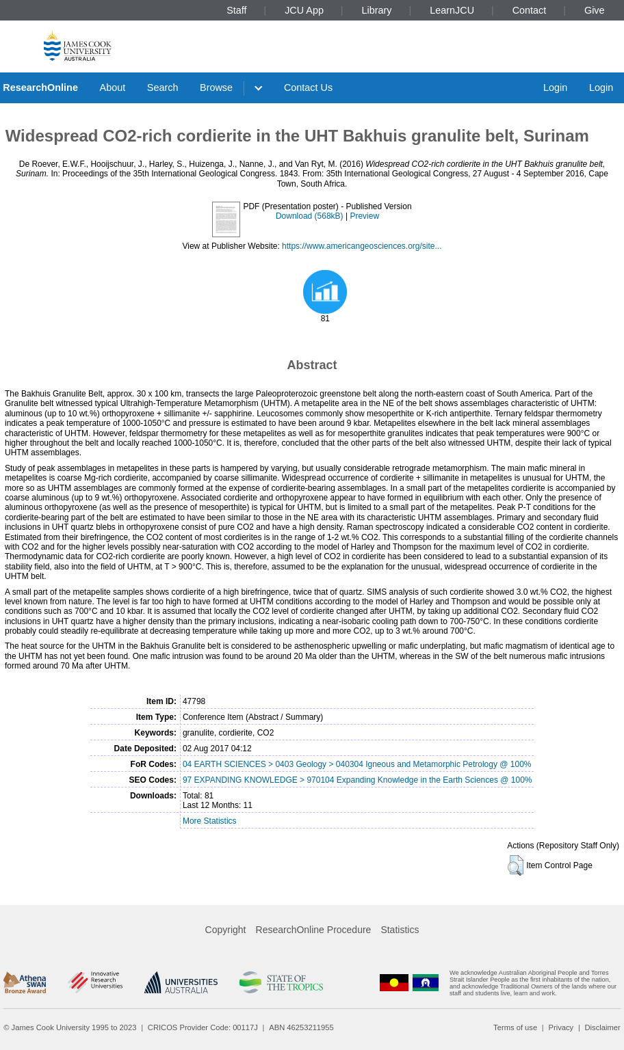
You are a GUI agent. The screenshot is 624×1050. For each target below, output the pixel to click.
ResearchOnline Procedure (314, 929)
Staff (236, 10)
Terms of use (515, 1027)
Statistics (399, 929)
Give (594, 10)
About (113, 87)
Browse (216, 87)
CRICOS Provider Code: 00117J (203, 1027)
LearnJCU (452, 10)
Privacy (560, 1027)
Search (163, 87)
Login (555, 87)
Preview (364, 216)
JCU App (304, 10)
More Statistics (210, 821)
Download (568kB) (309, 216)
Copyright (225, 929)
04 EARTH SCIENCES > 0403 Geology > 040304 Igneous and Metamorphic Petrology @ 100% (357, 764)
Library (377, 10)
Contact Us (308, 87)
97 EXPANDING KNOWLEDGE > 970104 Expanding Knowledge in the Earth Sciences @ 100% (357, 780)
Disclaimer (603, 1027)
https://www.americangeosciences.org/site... (361, 246)
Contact (529, 10)
